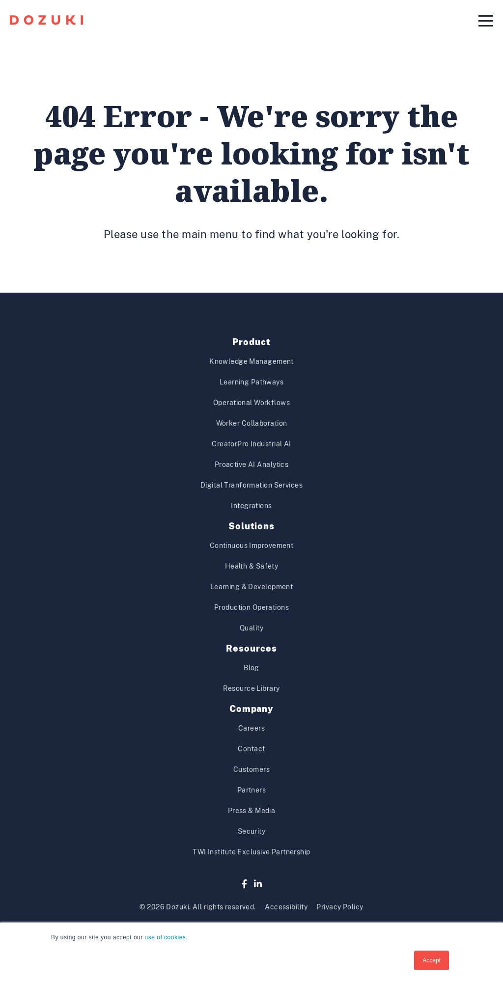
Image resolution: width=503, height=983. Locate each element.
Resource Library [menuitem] (251, 688)
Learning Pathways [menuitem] (251, 382)
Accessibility (286, 907)
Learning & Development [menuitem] (251, 587)
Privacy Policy (339, 907)
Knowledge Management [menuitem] (251, 361)
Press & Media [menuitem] (252, 811)
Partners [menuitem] (251, 790)
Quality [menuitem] (251, 628)
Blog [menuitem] (251, 668)
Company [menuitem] (251, 709)
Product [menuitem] (251, 342)
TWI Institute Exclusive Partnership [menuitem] (251, 852)
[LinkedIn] (258, 884)
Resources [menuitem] (251, 648)
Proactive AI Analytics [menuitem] (252, 464)
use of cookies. (166, 937)
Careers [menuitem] (251, 728)
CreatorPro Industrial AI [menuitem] (251, 444)
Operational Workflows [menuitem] (251, 403)
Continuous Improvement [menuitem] (252, 545)
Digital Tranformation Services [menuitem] (251, 485)
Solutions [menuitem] (251, 526)
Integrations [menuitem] (251, 506)
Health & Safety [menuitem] (252, 566)
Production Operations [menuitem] (251, 607)
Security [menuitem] (252, 831)
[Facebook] (244, 884)
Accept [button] (431, 960)
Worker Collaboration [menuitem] (251, 423)
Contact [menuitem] (251, 749)
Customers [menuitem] (251, 769)
